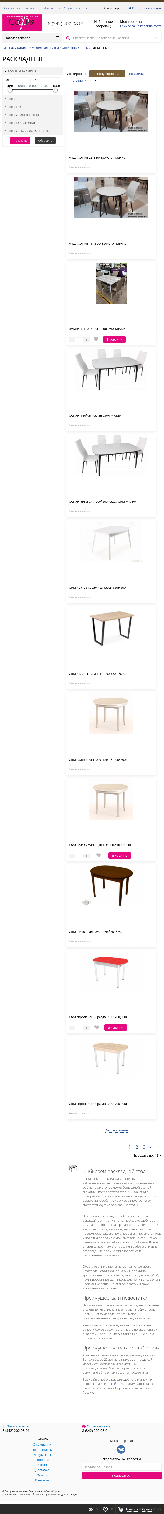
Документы (52, 8)
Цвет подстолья (19, 122)
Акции (68, 8)
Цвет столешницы (21, 114)
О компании (11, 8)
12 (158, 1155)
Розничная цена (20, 71)
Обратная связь (96, 1426)
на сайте (113, 1383)
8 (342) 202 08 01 (66, 23)
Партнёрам (32, 8)
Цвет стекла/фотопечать (26, 130)
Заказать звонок (17, 1426)
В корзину (114, 339)
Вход (135, 8)
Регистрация (152, 8)
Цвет (9, 98)
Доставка (82, 8)
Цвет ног (13, 106)
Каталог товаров (32, 38)
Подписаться (121, 1475)
